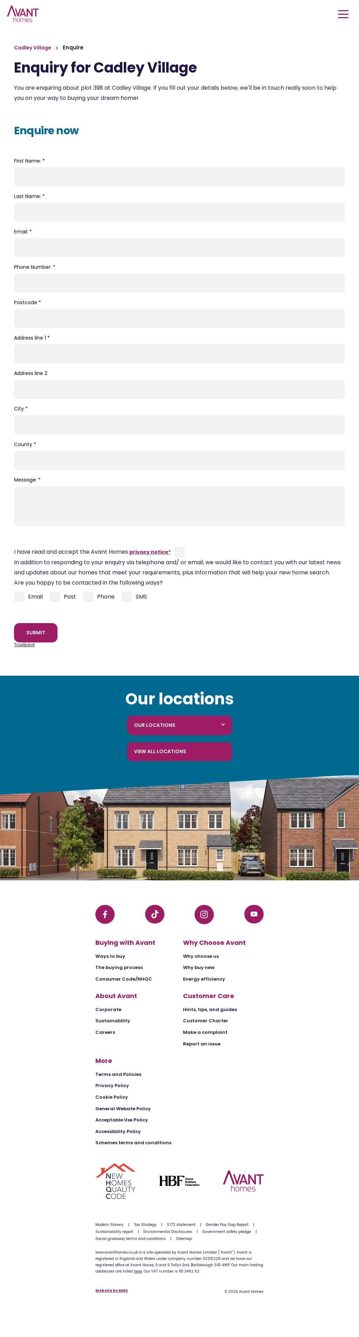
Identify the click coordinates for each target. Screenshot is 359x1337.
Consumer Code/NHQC (123, 979)
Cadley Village (33, 47)
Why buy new (199, 967)
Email (28, 597)
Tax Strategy (145, 1224)
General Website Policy (123, 1108)
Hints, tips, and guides (210, 1009)
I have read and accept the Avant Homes (92, 552)
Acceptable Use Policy (121, 1120)
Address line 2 (30, 373)
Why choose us (201, 956)
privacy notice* (150, 551)
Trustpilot (24, 644)
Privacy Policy (112, 1085)
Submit (35, 632)
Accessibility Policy (118, 1131)
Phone (99, 597)
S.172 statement (181, 1224)
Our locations (179, 725)
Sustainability (112, 1020)
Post (63, 597)
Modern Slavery (109, 1224)
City (21, 408)
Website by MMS (111, 1291)
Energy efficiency (204, 979)
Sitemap (184, 1238)
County (25, 444)
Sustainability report (114, 1231)
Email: (23, 231)
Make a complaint (205, 1032)
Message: (27, 480)
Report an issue (202, 1044)
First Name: (29, 161)
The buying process (119, 967)
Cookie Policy (111, 1097)
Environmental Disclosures (167, 1231)
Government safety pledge (226, 1231)
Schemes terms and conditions (133, 1142)
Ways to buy (110, 956)
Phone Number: (34, 267)
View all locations (160, 751)
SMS (134, 597)
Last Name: (29, 196)
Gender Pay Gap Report (227, 1224)
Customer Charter (205, 1020)
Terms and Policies (118, 1074)
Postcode (27, 302)
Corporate (108, 1009)
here (138, 1271)
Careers (105, 1032)
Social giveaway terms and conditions (130, 1238)
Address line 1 (32, 338)
